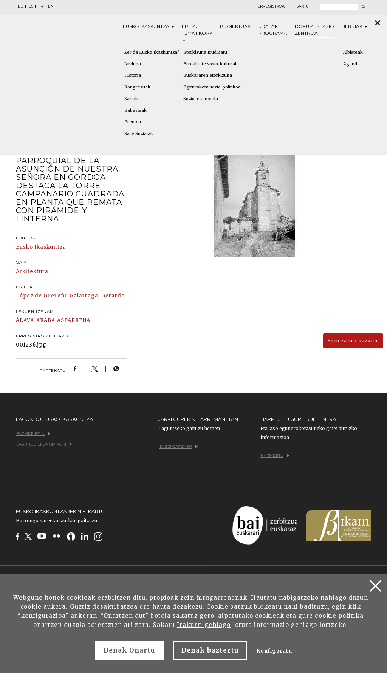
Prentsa (132, 121)
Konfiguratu (274, 651)
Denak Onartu (129, 650)
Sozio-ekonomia (200, 98)
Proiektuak (235, 26)
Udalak (272, 30)
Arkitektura (32, 271)
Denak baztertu (209, 650)
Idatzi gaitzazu (178, 446)
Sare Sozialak (138, 133)
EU (20, 6)
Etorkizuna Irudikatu (205, 52)
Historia (132, 75)
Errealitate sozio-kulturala (211, 64)
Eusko (148, 26)
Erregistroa (271, 6)
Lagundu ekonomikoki (44, 444)
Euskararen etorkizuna (207, 75)
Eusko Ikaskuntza (41, 247)
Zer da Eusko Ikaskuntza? (151, 52)
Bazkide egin (33, 433)
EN (51, 6)
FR (40, 6)
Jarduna (132, 64)
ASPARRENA (73, 320)
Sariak (131, 98)
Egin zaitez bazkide (353, 340)
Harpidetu (275, 455)
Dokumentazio (314, 30)
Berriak (354, 26)
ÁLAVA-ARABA (35, 320)
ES (30, 6)
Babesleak (135, 110)
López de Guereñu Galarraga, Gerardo (70, 295)
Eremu (197, 32)
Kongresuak (137, 87)
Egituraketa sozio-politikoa (212, 87)
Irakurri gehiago (204, 624)
